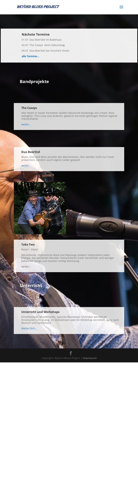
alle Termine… (30, 56)
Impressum (90, 358)
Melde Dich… (29, 328)
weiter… (26, 124)
